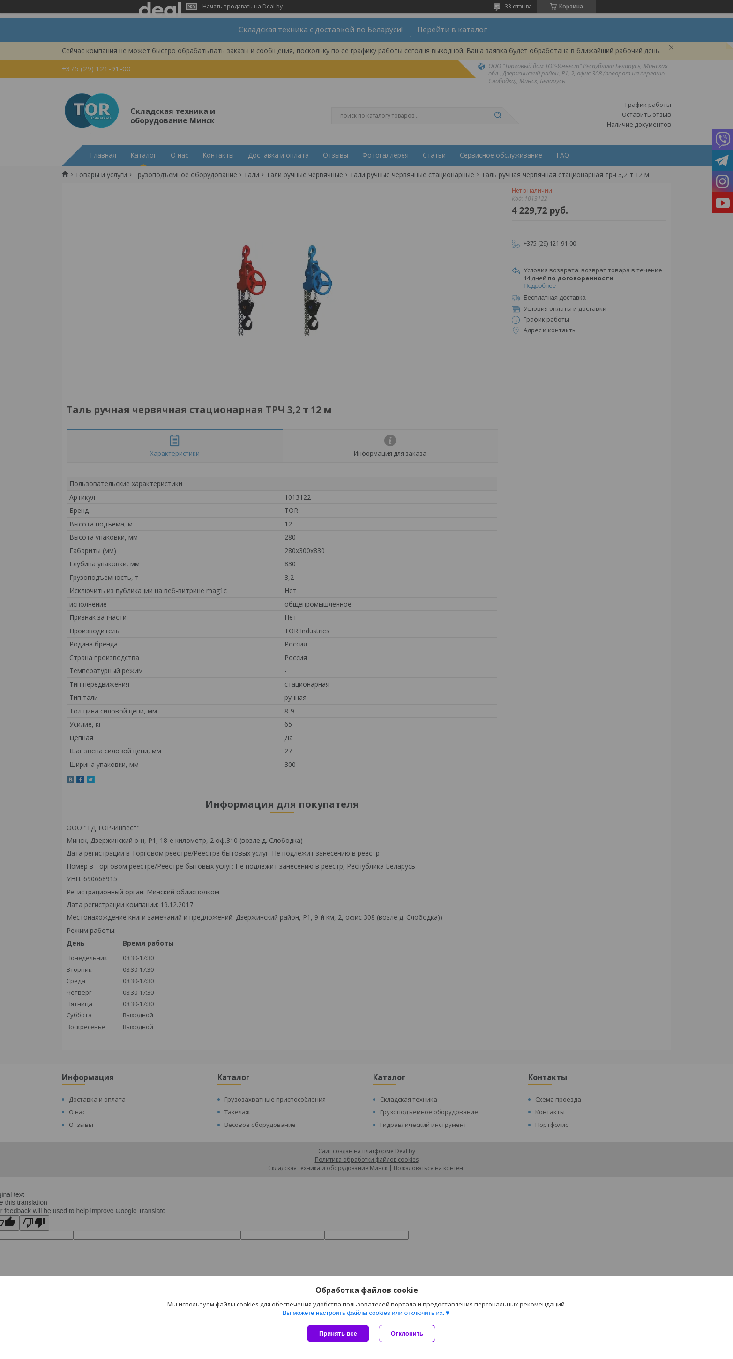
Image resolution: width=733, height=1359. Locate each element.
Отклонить (407, 1333)
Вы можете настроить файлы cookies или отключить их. (363, 1312)
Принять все (338, 1333)
